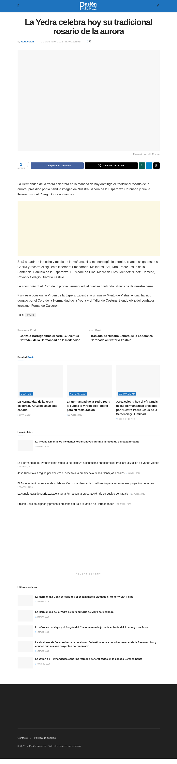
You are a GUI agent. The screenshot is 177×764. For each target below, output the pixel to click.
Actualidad (74, 41)
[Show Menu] (18, 6)
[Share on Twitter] (111, 165)
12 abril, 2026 (25, 472)
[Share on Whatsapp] (142, 165)
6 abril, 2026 (42, 452)
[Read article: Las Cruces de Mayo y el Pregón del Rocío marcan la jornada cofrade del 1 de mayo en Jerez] (25, 636)
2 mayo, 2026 (25, 420)
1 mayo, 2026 (42, 637)
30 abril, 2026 (43, 669)
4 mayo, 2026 (42, 607)
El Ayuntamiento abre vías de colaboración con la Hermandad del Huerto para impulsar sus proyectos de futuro (86, 488)
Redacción (27, 41)
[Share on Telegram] (149, 165)
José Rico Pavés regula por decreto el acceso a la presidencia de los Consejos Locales (71, 478)
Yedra (30, 314)
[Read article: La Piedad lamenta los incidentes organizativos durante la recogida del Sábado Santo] (25, 451)
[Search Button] (158, 6)
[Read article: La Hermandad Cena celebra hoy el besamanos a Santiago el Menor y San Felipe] (25, 606)
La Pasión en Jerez (36, 751)
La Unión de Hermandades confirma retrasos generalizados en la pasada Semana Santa (88, 664)
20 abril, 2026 (25, 492)
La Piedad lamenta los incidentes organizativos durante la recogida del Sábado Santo (87, 446)
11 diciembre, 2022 (52, 41)
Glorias (26, 399)
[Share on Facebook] (57, 165)
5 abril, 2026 (133, 479)
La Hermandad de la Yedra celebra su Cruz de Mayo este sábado (37, 411)
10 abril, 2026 (123, 509)
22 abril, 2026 (74, 420)
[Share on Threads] (156, 165)
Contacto (23, 743)
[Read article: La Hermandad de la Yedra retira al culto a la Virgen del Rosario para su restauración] (89, 386)
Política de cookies (45, 743)
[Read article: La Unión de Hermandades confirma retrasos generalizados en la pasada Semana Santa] (25, 668)
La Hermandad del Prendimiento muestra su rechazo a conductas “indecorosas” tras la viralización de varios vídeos (88, 468)
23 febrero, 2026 (125, 424)
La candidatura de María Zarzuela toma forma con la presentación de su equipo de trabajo (73, 499)
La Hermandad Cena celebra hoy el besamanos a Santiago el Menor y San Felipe (84, 602)
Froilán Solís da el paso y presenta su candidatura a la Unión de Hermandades (66, 509)
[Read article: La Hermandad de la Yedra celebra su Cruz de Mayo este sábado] (40, 386)
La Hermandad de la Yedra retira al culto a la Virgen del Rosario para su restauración (88, 411)
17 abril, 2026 (137, 499)
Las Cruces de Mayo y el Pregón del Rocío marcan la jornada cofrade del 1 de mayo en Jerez (91, 632)
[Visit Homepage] (88, 6)
